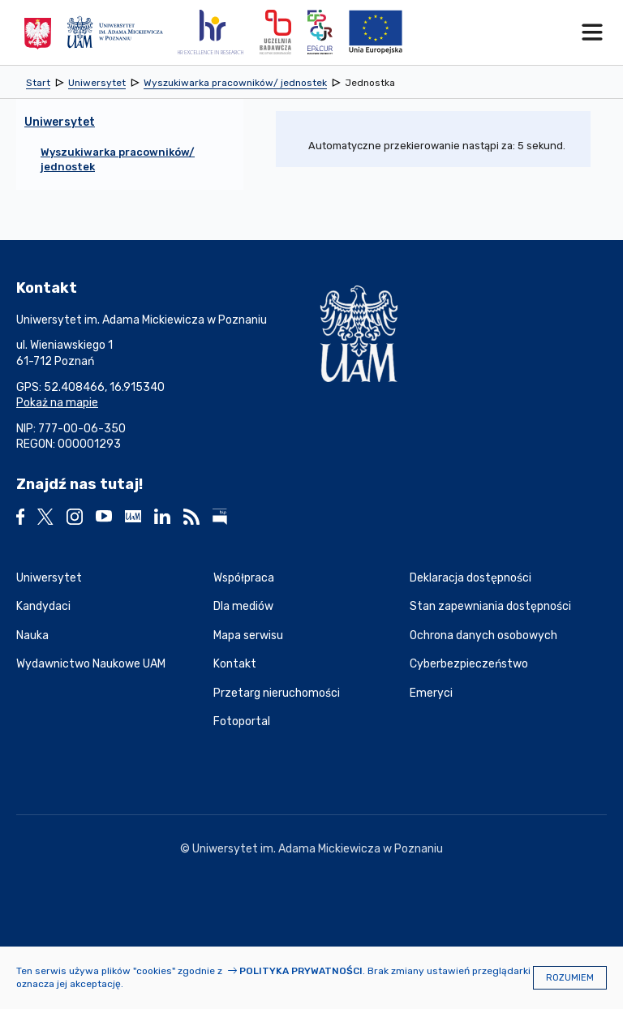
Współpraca (243, 578)
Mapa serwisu (248, 635)
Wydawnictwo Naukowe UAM (90, 664)
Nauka (32, 635)
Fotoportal (241, 721)
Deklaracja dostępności (470, 578)
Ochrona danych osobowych (483, 635)
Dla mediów (243, 606)
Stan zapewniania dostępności (490, 606)
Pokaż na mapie (57, 403)
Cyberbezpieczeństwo (469, 664)
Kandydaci (43, 606)
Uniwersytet (49, 578)
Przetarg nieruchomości (276, 693)
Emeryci (431, 693)
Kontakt (234, 664)
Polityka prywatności (301, 971)
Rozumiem (570, 978)
